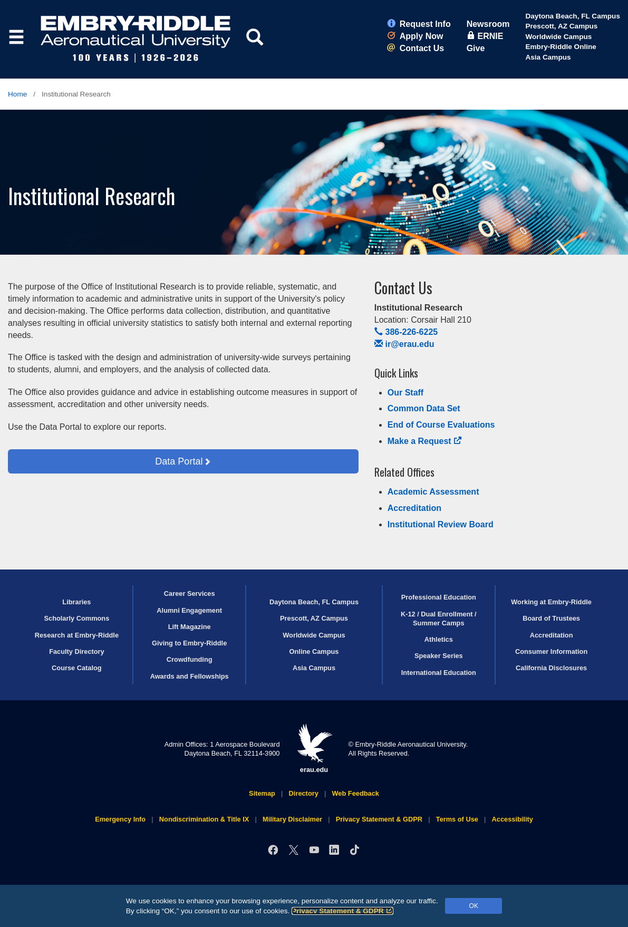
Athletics (438, 639)
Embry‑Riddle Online (560, 47)
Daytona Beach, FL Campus (572, 16)
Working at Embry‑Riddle (551, 602)
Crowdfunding (189, 659)
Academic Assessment (433, 491)
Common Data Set (424, 408)
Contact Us (415, 48)
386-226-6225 (406, 331)
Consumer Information (551, 651)
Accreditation (414, 508)
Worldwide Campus (558, 37)
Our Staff (405, 392)
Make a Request (425, 441)
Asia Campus (548, 57)
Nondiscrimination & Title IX (204, 819)
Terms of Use (457, 819)
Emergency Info (120, 819)
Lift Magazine (189, 627)
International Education (438, 673)
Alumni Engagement (189, 610)
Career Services (189, 593)
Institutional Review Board (441, 524)
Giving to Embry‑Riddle (189, 643)
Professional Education (438, 597)
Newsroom (488, 24)
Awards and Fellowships (189, 676)
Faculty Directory (76, 651)
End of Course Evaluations (441, 424)
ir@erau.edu (404, 344)
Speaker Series (438, 656)
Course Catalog (77, 668)
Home (17, 94)
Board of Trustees (551, 618)
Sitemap (262, 793)
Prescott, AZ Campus (561, 26)
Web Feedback (355, 793)
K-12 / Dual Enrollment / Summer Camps (439, 618)
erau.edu (314, 748)
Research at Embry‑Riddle (77, 635)
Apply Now (415, 36)
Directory (303, 793)
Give (476, 48)
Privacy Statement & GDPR (342, 911)
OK (473, 906)
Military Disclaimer (292, 819)
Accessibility (512, 819)
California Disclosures (551, 668)
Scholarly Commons (77, 618)
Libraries (76, 602)
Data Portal (178, 461)
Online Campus (314, 651)
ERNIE (485, 36)
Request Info (419, 24)
